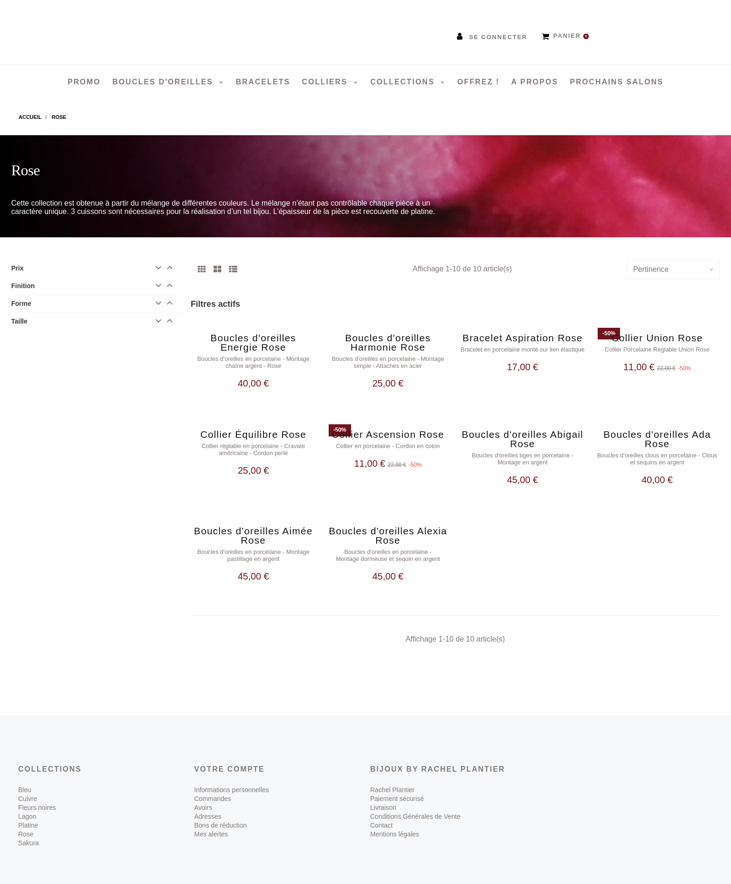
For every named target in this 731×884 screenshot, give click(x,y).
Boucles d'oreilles (164, 82)
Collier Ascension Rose (387, 430)
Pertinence (651, 269)
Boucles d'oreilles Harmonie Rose (388, 342)
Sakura (28, 830)
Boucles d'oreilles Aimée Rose (253, 527)
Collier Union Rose (657, 337)
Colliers (326, 82)
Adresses (207, 803)
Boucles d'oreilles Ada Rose (656, 435)
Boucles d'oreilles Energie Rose (254, 342)
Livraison (383, 794)
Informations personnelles (231, 776)
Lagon (27, 803)
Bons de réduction (220, 812)
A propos (535, 82)
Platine (28, 812)
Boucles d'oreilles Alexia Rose (388, 527)
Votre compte (229, 756)
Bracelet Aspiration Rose (522, 337)
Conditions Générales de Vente (415, 803)
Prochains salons (616, 82)
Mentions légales (394, 821)
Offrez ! (478, 82)
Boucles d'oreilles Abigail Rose (523, 435)
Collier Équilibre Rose (253, 430)
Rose (26, 821)
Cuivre (27, 785)
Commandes (212, 785)
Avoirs (203, 794)
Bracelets (263, 82)
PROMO (84, 82)
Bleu (24, 776)
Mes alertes (211, 821)
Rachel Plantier (392, 776)
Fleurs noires (37, 794)
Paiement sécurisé (397, 785)
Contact (381, 812)
